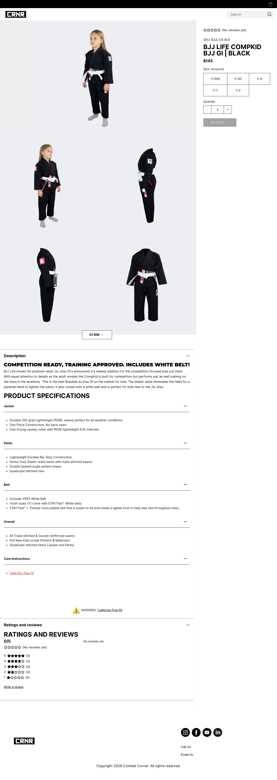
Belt (7, 485)
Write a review (13, 687)
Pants (8, 443)
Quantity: (209, 101)
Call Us (186, 747)
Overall (9, 522)
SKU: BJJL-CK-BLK (216, 39)
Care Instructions (17, 559)
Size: (213, 69)
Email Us (187, 754)
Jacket (9, 406)
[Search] (250, 14)
